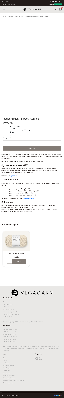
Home (4, 16)
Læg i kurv (32, 148)
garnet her (14, 176)
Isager (21, 16)
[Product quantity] (32, 142)
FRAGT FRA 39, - (6, 1)
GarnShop (10, 16)
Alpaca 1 (26, 16)
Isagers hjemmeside (28, 198)
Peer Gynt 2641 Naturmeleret (16, 253)
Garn (16, 16)
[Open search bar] (56, 9)
